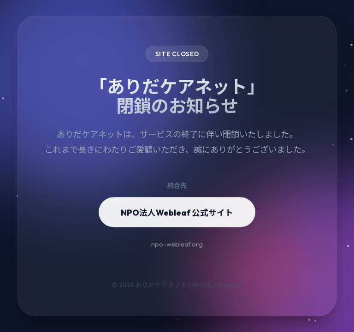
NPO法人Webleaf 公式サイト (177, 216)
